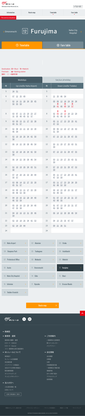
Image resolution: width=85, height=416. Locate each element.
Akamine (42, 243)
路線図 (7, 331)
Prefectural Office (15, 259)
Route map (31, 12)
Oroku (70, 243)
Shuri (70, 276)
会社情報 (50, 352)
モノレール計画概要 (11, 359)
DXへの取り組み (52, 374)
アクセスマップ (52, 376)
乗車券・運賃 (10, 336)
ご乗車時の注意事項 (53, 340)
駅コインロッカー (52, 343)
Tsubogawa (42, 251)
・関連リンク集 (63, 408)
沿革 (48, 362)
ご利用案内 (51, 336)
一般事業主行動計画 (53, 368)
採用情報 (49, 379)
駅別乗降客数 (9, 371)
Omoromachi (10, 31)
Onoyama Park (15, 251)
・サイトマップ (76, 408)
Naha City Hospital (75, 31)
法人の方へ (9, 382)
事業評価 (49, 371)
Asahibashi (70, 251)
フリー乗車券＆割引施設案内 (14, 349)
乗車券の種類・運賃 (11, 340)
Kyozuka (42, 284)
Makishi (70, 259)
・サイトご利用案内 (49, 408)
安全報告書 (8, 362)
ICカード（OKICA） (11, 343)
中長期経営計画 (52, 365)
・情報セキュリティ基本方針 (12, 408)
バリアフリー (51, 346)
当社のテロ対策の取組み (13, 368)
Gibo (42, 276)
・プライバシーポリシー (32, 408)
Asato (15, 268)
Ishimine (15, 284)
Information (10, 12)
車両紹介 (8, 356)
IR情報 (49, 359)
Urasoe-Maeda (70, 284)
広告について (9, 390)
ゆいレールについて (13, 352)
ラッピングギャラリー (12, 376)
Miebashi (42, 259)
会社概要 (49, 356)
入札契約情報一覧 (10, 387)
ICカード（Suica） (11, 346)
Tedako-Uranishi (15, 292)
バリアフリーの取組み (12, 365)
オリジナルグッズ (10, 374)
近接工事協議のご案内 (13, 394)
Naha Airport (15, 243)
